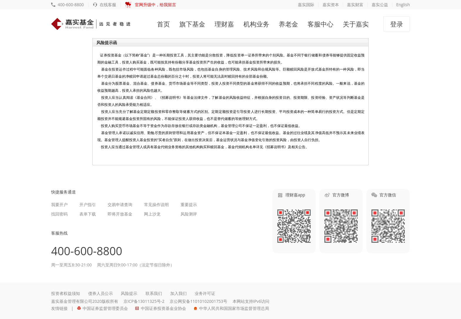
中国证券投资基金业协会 (160, 308)
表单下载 (87, 214)
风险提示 (129, 293)
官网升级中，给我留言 (150, 4)
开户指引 (87, 204)
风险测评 (189, 214)
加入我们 (178, 293)
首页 (163, 23)
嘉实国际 (306, 4)
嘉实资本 (331, 4)
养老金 (288, 23)
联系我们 (154, 293)
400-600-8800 (67, 4)
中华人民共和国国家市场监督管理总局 (231, 308)
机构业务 (256, 23)
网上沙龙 (152, 214)
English (403, 4)
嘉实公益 (380, 4)
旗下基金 (192, 23)
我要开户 (59, 204)
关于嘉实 (356, 23)
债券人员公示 (100, 293)
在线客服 (104, 4)
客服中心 (320, 23)
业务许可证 (205, 293)
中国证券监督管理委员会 (102, 308)
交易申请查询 (120, 204)
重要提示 (189, 204)
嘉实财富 (355, 4)
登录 (396, 23)
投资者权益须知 (65, 293)
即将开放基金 (120, 214)
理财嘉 (224, 23)
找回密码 (59, 214)
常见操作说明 (156, 204)
